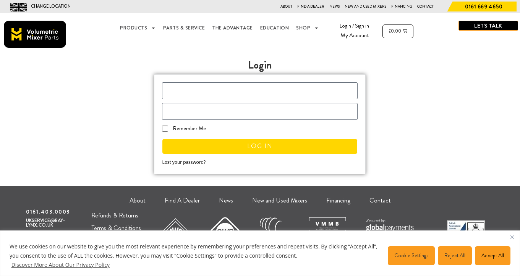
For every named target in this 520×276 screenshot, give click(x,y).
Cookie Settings (411, 255)
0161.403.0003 (48, 212)
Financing (401, 6)
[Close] (512, 237)
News (334, 6)
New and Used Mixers (365, 6)
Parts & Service (184, 27)
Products (138, 28)
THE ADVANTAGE (232, 27)
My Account (354, 35)
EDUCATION (274, 27)
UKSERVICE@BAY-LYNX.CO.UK (45, 223)
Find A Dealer (310, 6)
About (286, 6)
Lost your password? (184, 162)
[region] (260, 253)
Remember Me (184, 128)
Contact (425, 6)
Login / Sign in (354, 25)
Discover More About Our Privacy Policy (60, 264)
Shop (307, 28)
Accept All (492, 255)
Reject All (454, 255)
